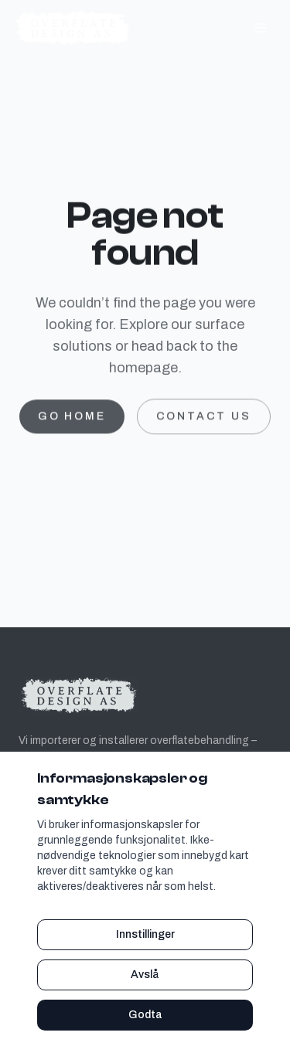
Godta (145, 1015)
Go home (72, 420)
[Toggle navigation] (261, 28)
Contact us (203, 420)
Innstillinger (145, 934)
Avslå (145, 974)
